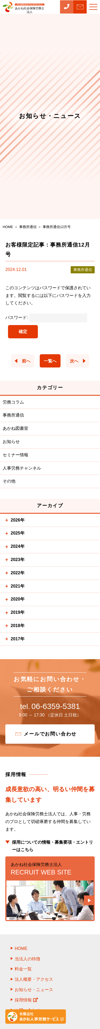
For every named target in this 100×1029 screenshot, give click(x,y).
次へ (74, 361)
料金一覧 (23, 971)
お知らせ (11, 441)
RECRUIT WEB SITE (50, 871)
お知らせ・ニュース (34, 991)
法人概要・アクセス (34, 981)
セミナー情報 (15, 455)
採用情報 (26, 1002)
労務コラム (13, 402)
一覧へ (50, 361)
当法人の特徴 (27, 961)
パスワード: (46, 317)
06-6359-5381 (50, 707)
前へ (26, 361)
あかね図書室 (15, 428)
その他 (9, 481)
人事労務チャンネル (22, 468)
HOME (21, 950)
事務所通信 (13, 415)
